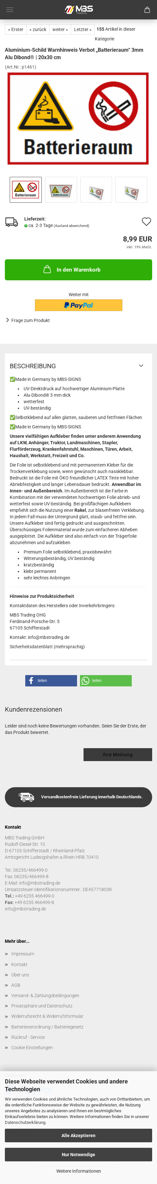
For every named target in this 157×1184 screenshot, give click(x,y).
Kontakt (19, 964)
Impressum (22, 953)
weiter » (60, 29)
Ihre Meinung (118, 754)
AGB (15, 985)
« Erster (15, 29)
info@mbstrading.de (25, 908)
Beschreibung (33, 366)
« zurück (37, 29)
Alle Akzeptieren (78, 1135)
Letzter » (83, 29)
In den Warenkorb (71, 269)
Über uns (20, 974)
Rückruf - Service (28, 1037)
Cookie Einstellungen (32, 1047)
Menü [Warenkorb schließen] (9, 9)
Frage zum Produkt (30, 320)
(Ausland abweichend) (71, 226)
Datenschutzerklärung (25, 1122)
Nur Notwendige (78, 1154)
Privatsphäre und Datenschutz (42, 1005)
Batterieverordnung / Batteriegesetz (47, 1026)
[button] (51, 680)
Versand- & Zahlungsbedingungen (45, 995)
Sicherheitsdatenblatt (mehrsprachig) (47, 646)
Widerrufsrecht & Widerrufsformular (47, 1016)
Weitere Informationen (78, 1171)
